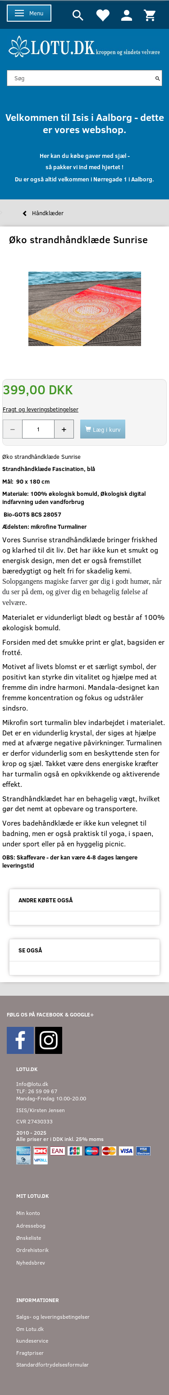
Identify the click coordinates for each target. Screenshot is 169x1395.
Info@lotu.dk (32, 1084)
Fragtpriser (30, 1352)
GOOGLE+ (82, 1014)
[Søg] (157, 78)
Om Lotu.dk (30, 1329)
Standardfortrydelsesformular (52, 1364)
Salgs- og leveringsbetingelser (53, 1316)
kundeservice (32, 1340)
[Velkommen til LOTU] (84, 45)
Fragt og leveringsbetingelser (40, 409)
